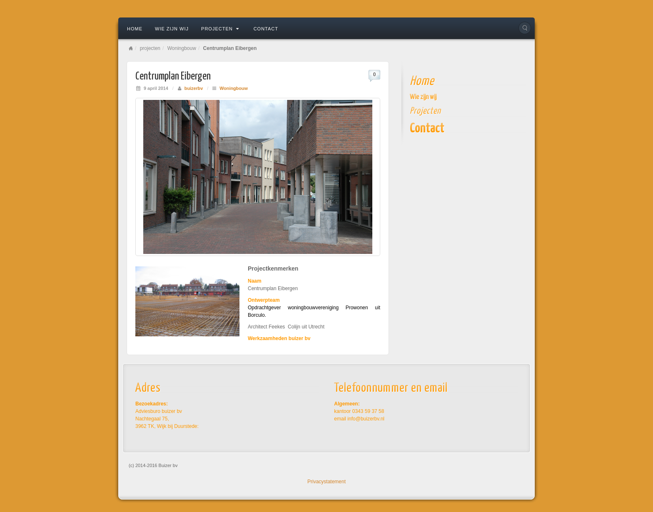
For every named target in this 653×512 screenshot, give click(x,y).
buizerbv (193, 88)
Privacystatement (326, 482)
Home (134, 28)
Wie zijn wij (172, 28)
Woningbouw (181, 48)
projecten (220, 28)
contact (266, 28)
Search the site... (524, 28)
